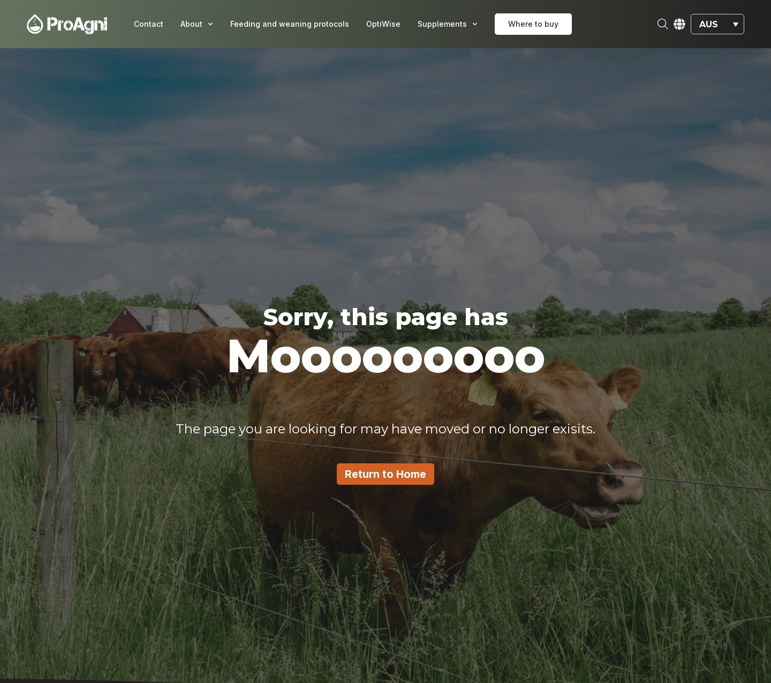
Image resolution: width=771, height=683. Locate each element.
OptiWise (383, 23)
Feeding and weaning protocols (289, 23)
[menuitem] (717, 24)
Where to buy (533, 23)
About (196, 24)
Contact (148, 23)
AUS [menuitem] (708, 24)
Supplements (448, 24)
